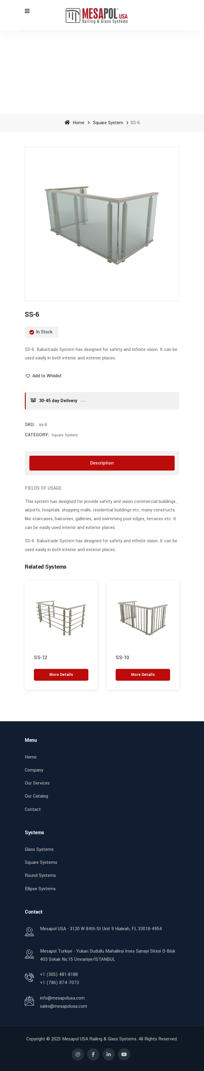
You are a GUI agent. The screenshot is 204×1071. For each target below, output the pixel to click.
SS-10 (122, 657)
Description (102, 463)
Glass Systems (39, 849)
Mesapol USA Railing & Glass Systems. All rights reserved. (120, 1039)
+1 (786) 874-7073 (59, 983)
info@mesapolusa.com (62, 998)
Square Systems (41, 862)
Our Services (37, 783)
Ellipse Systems (40, 889)
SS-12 (40, 657)
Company (34, 770)
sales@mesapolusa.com (63, 1006)
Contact (33, 809)
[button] (43, 376)
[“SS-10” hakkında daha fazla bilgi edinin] (143, 675)
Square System (108, 123)
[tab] (102, 463)
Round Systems (40, 875)
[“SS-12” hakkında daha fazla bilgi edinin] (61, 675)
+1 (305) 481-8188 (59, 974)
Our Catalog (36, 796)
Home (74, 123)
